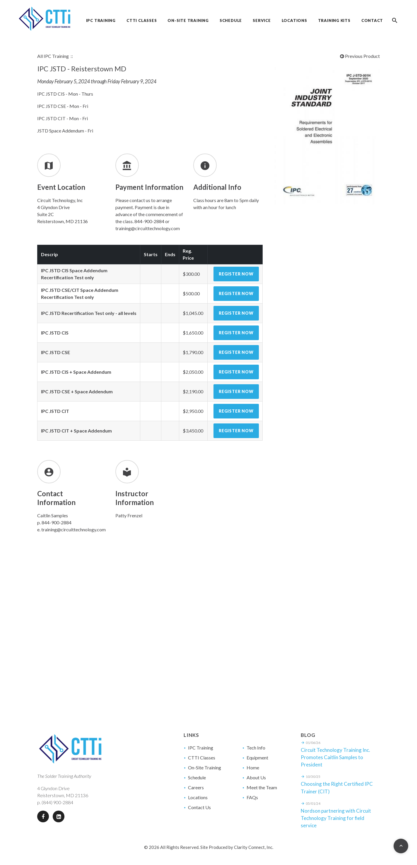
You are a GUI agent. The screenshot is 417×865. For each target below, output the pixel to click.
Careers (196, 787)
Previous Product (360, 56)
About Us (256, 777)
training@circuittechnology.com (73, 529)
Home (253, 767)
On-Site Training (204, 767)
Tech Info (256, 747)
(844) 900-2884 (57, 802)
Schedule (197, 777)
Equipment (257, 757)
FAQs (252, 797)
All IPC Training (53, 56)
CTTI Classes (201, 757)
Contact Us (199, 807)
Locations (198, 797)
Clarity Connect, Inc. (253, 847)
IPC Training (200, 747)
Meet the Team (262, 787)
